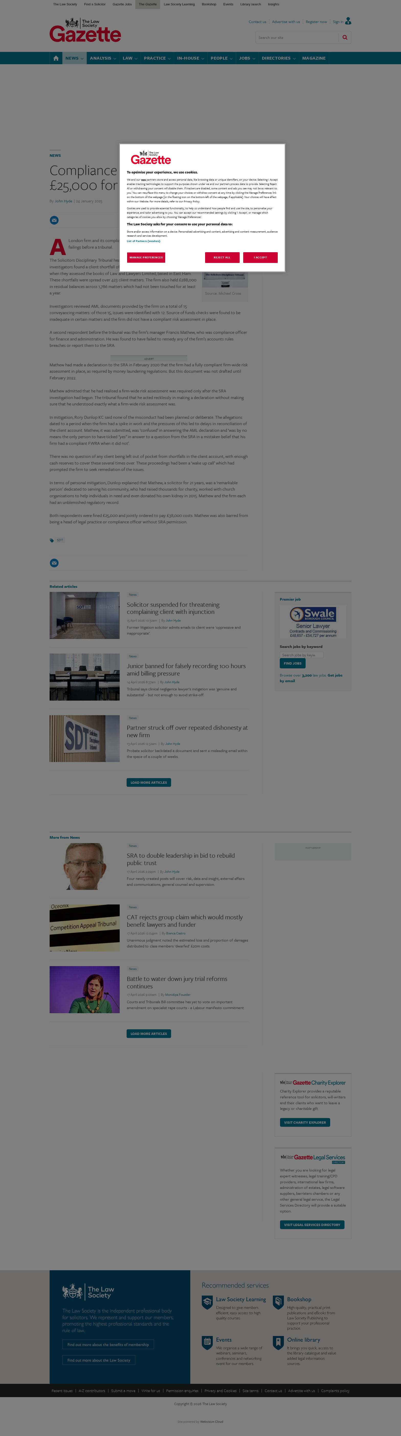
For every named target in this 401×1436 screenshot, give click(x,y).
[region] (202, 207)
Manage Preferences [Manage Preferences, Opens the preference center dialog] (146, 257)
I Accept (260, 257)
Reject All (222, 257)
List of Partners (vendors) (143, 241)
